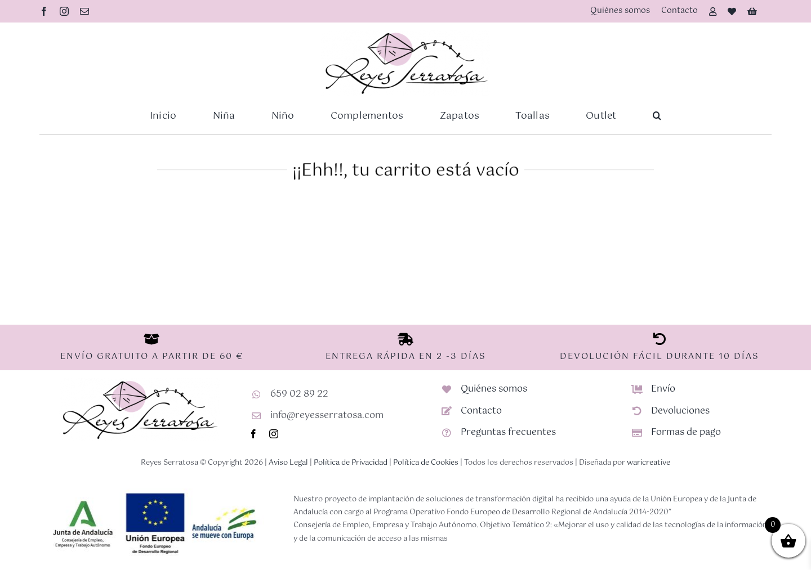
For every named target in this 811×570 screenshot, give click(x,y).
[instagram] (64, 11)
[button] (657, 116)
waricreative (648, 463)
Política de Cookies (425, 463)
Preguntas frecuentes (508, 432)
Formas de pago (686, 432)
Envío (663, 389)
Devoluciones (680, 411)
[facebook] (43, 11)
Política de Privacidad (350, 463)
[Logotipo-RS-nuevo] (405, 34)
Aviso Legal (288, 463)
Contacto (481, 411)
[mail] (84, 11)
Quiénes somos (494, 389)
